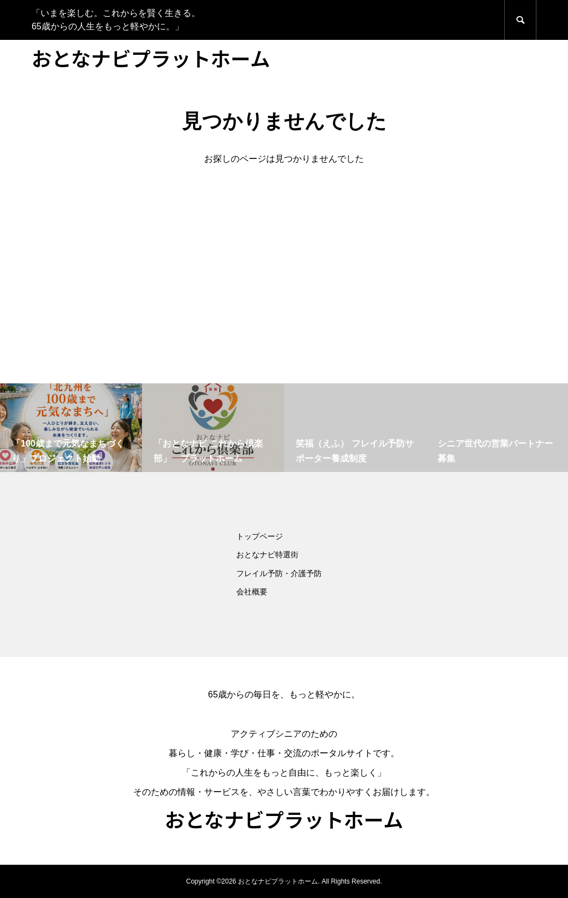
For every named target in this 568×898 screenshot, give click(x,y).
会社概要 (251, 591)
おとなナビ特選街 (267, 554)
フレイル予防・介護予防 (279, 573)
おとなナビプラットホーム (151, 57)
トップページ (259, 536)
